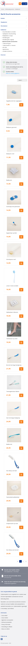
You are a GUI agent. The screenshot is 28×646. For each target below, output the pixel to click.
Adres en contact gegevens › (13, 73)
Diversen (3, 55)
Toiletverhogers (7, 43)
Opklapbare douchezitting (9, 33)
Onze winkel (4, 615)
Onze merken (4, 617)
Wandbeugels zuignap (8, 39)
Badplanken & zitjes (8, 35)
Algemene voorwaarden (7, 620)
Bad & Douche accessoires (10, 41)
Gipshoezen (6, 49)
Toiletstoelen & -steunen (9, 45)
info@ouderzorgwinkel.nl (10, 583)
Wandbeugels (6, 37)
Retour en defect (5, 629)
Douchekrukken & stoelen (9, 32)
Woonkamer (4, 26)
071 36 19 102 (7, 577)
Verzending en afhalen (6, 626)
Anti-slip (5, 47)
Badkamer (3, 29)
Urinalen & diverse (7, 51)
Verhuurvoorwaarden (6, 622)
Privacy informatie (5, 624)
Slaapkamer (4, 22)
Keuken (3, 18)
